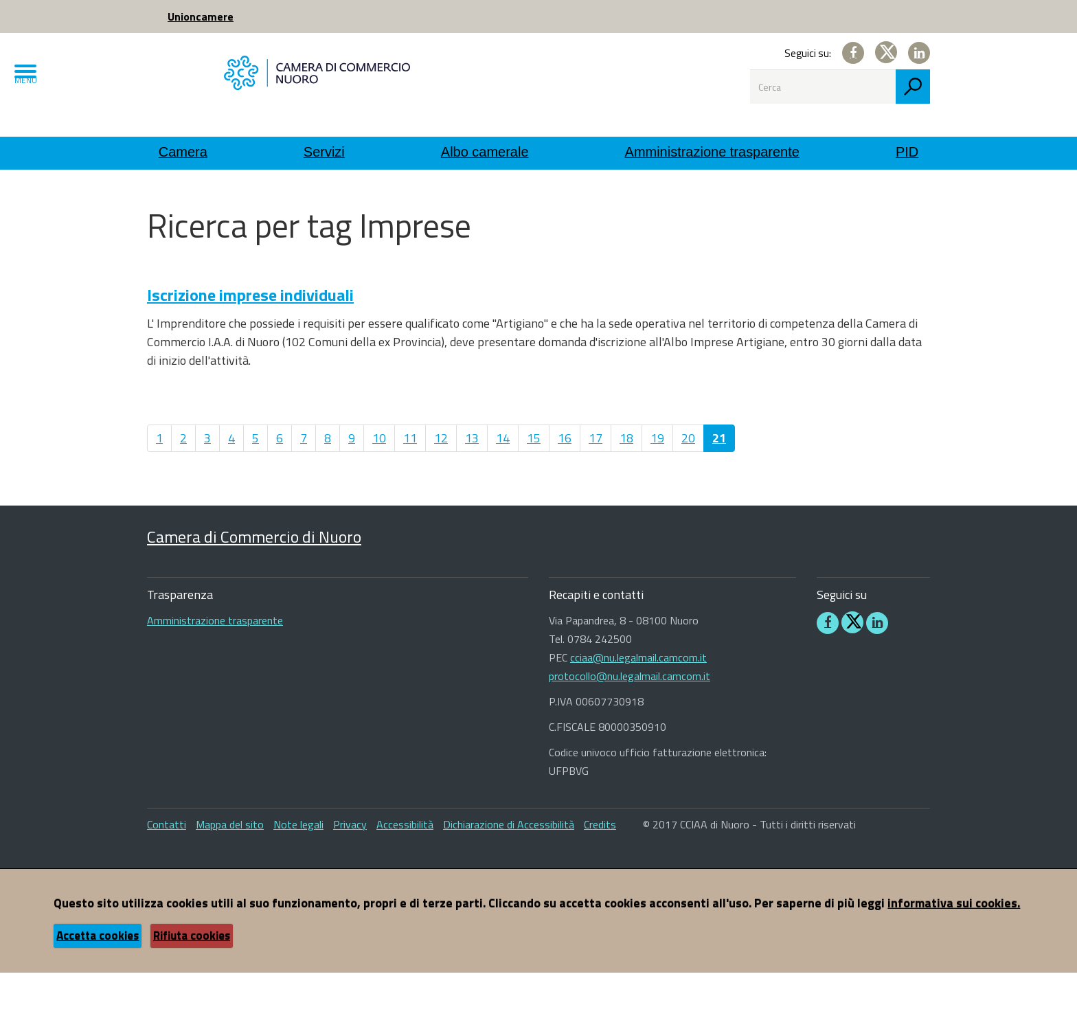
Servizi (324, 151)
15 (534, 483)
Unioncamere (201, 16)
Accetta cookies (97, 981)
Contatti (166, 869)
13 (472, 483)
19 (657, 483)
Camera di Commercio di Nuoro (254, 581)
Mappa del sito (230, 869)
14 (503, 483)
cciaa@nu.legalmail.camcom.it (638, 702)
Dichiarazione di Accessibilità (508, 869)
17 (595, 483)
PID (907, 151)
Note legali (298, 869)
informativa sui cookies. (953, 948)
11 (410, 483)
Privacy (350, 869)
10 (379, 483)
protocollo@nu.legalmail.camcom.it (629, 721)
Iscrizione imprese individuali (250, 340)
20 (688, 483)
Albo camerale (485, 151)
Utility (203, 199)
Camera (183, 151)
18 (626, 483)
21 (719, 483)
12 (441, 483)
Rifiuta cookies (191, 981)
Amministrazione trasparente (712, 151)
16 (564, 483)
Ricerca (267, 199)
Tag (327, 199)
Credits (600, 869)
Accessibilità (404, 869)
